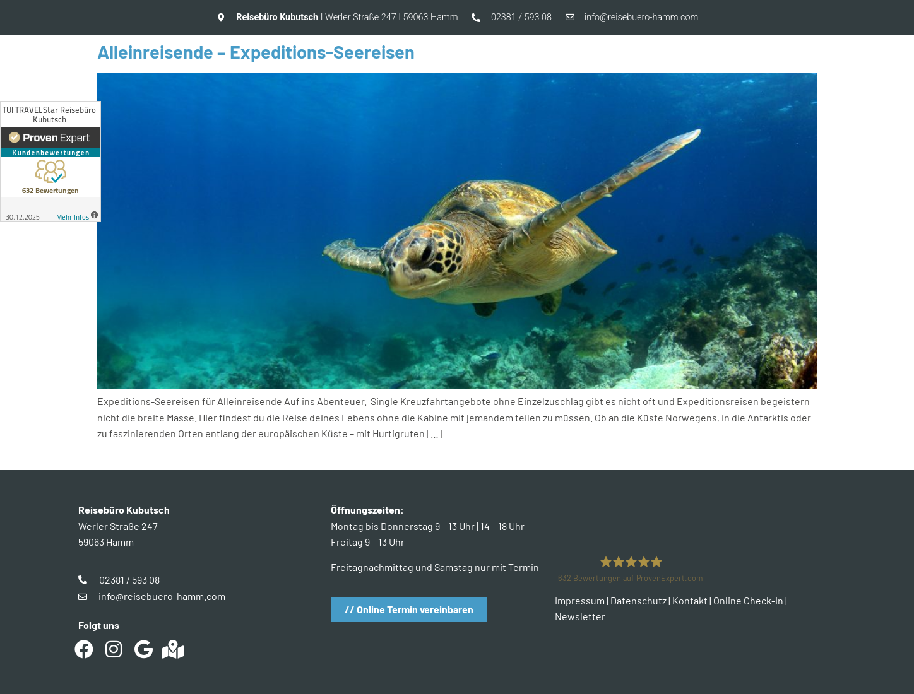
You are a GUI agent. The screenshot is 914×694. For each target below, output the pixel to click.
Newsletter (580, 616)
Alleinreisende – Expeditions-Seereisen (256, 51)
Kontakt (690, 600)
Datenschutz (638, 600)
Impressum (580, 600)
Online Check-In (748, 600)
